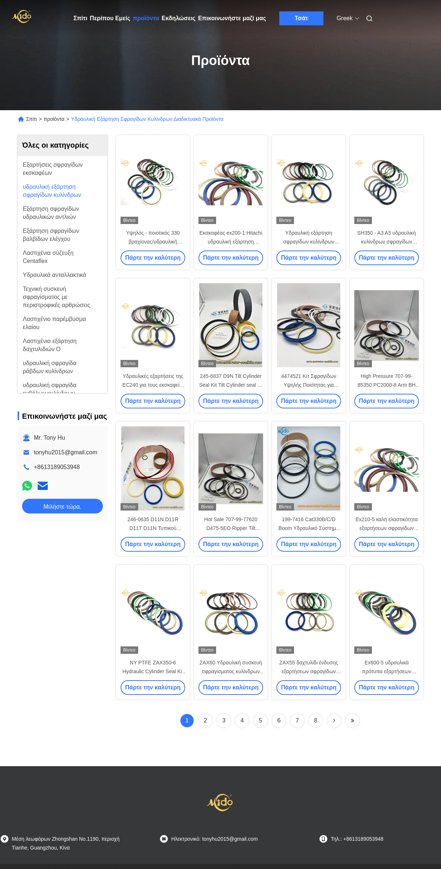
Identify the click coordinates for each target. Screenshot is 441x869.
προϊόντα (146, 18)
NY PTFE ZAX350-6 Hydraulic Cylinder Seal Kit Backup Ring (152, 671)
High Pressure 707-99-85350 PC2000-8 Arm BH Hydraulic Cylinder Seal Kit (386, 385)
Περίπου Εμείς (110, 18)
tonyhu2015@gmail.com (65, 452)
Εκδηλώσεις (179, 18)
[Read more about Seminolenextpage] (334, 720)
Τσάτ (301, 18)
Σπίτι (80, 18)
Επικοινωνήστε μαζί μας (232, 18)
